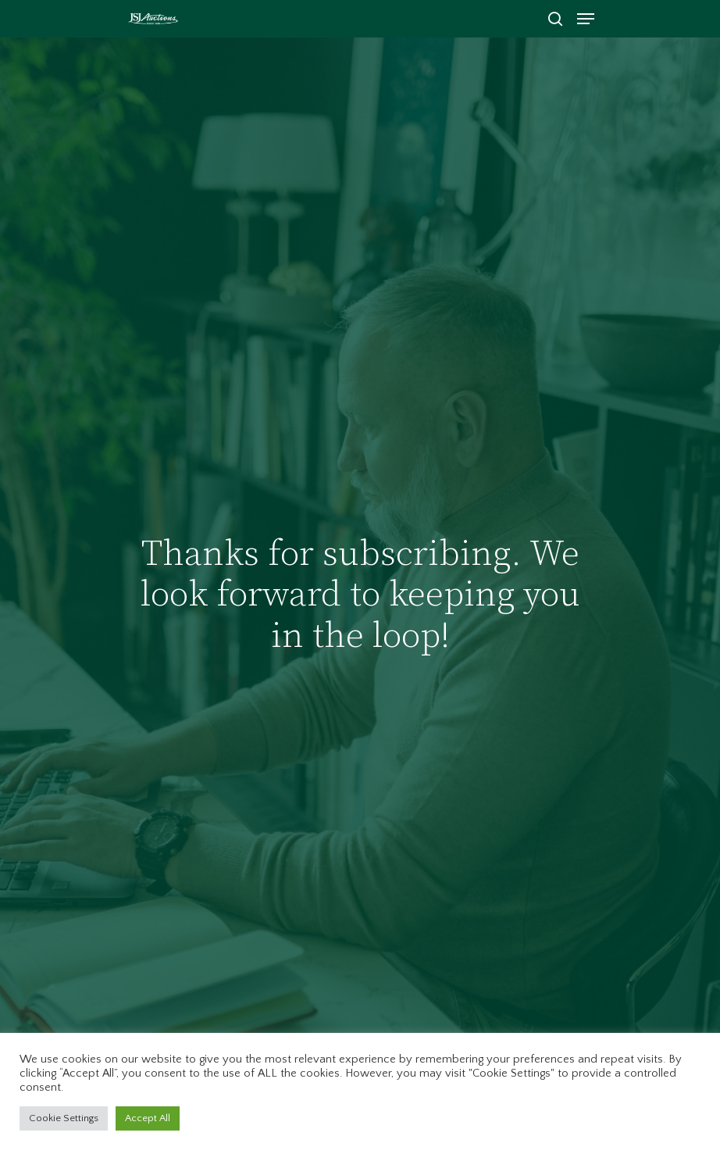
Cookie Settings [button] (63, 1118)
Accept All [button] (147, 1118)
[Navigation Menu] (585, 19)
